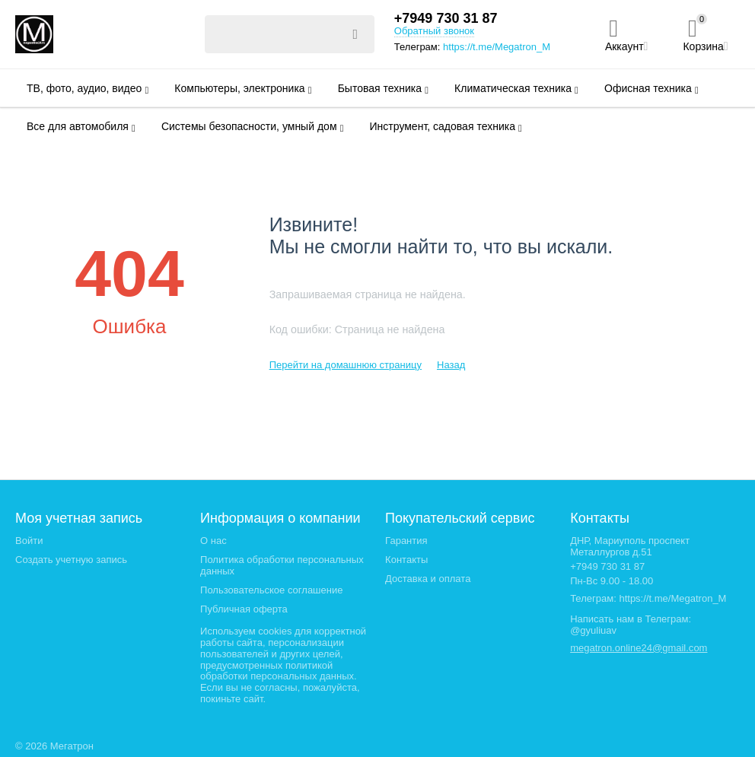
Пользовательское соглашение (271, 590)
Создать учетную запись (71, 559)
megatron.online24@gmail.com (638, 648)
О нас (213, 540)
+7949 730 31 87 (446, 18)
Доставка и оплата (427, 578)
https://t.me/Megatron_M (496, 46)
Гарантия (406, 540)
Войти (29, 540)
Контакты (406, 559)
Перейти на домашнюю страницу (345, 365)
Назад (451, 365)
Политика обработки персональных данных (282, 565)
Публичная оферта (244, 609)
